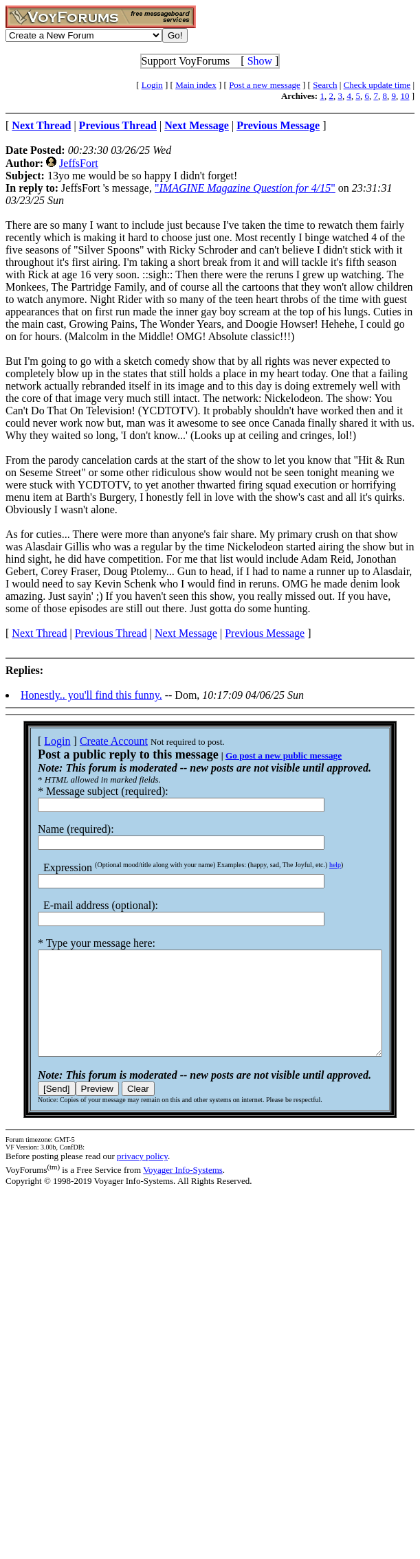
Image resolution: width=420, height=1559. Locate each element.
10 (404, 96)
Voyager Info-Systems (183, 1190)
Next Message (186, 633)
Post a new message (264, 85)
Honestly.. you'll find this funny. (91, 695)
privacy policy (142, 1176)
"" (245, 188)
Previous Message (265, 633)
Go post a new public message (266, 755)
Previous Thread (111, 633)
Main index (196, 85)
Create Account (96, 741)
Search (325, 85)
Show (259, 61)
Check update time (377, 85)
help (317, 864)
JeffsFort (78, 163)
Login (152, 85)
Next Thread (39, 633)
